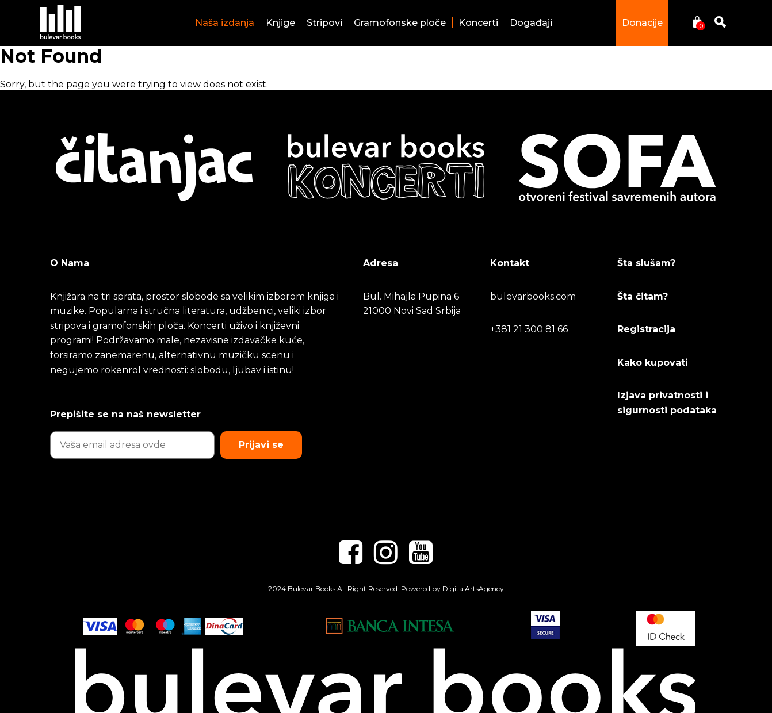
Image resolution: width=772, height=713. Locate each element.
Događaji (531, 22)
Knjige (280, 22)
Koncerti (478, 22)
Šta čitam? (642, 296)
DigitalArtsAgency (473, 588)
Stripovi (324, 22)
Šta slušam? (646, 263)
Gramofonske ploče (400, 22)
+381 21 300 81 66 (529, 329)
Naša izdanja (224, 22)
